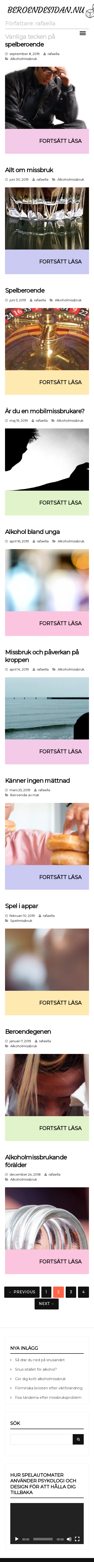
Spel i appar (21, 906)
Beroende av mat (24, 795)
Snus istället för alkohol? (36, 1369)
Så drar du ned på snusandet (40, 1360)
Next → (47, 1304)
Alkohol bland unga (32, 531)
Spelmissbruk (21, 921)
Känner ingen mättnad (37, 780)
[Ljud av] (69, 1539)
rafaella (53, 54)
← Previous (22, 1292)
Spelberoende (24, 290)
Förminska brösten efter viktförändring (48, 1388)
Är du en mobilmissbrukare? (44, 411)
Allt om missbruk (29, 170)
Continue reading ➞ (47, 141)
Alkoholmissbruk (23, 59)
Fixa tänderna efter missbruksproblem (48, 1397)
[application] (47, 1523)
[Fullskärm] (77, 1539)
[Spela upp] (16, 1539)
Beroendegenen (28, 1031)
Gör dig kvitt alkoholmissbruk (40, 1379)
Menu (82, 32)
